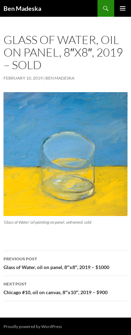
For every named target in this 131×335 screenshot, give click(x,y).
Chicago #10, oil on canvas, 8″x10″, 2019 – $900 (65, 287)
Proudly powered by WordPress (32, 326)
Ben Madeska (22, 8)
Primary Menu (122, 8)
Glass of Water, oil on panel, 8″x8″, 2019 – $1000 (65, 262)
